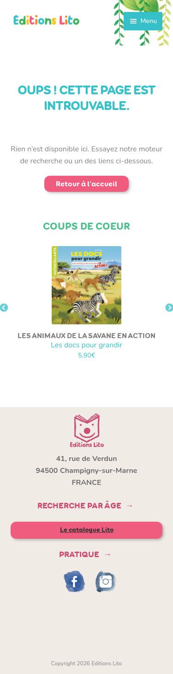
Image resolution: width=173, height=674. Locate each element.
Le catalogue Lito (86, 529)
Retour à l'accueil (86, 184)
